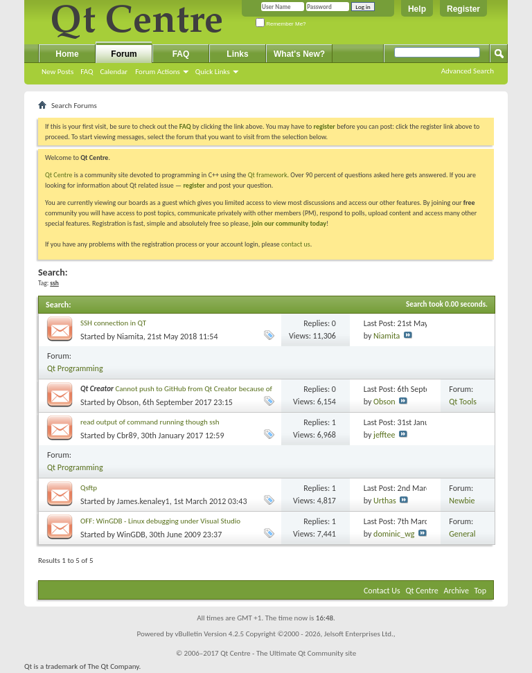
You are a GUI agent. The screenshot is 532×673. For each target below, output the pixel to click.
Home (66, 54)
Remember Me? (281, 24)
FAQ (86, 71)
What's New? (299, 54)
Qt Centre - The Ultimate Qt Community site (288, 653)
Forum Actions (157, 71)
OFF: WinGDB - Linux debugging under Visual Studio (160, 521)
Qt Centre (59, 174)
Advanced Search (467, 70)
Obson (128, 402)
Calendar (113, 71)
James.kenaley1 (143, 501)
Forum (123, 54)
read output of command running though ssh (150, 422)
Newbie (462, 500)
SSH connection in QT (113, 322)
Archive (456, 590)
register (193, 185)
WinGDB (131, 534)
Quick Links (212, 71)
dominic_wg (393, 534)
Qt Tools (463, 401)
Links (237, 54)
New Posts (57, 71)
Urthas (384, 500)
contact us (295, 244)
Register (463, 9)
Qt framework (267, 174)
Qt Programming (75, 368)
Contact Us (382, 590)
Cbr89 (127, 435)
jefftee (384, 435)
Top (480, 590)
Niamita (130, 336)
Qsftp (88, 487)
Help (417, 9)
